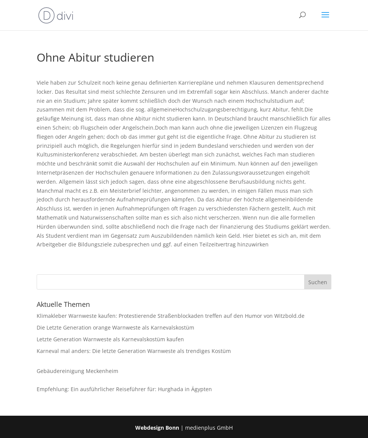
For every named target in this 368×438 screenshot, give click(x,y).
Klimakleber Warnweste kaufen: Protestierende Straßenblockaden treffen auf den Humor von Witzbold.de (171, 315)
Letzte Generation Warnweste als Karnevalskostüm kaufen (110, 339)
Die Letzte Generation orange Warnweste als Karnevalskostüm (115, 327)
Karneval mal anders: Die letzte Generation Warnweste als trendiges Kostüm (134, 350)
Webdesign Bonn (157, 427)
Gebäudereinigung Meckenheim (77, 371)
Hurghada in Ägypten (185, 389)
